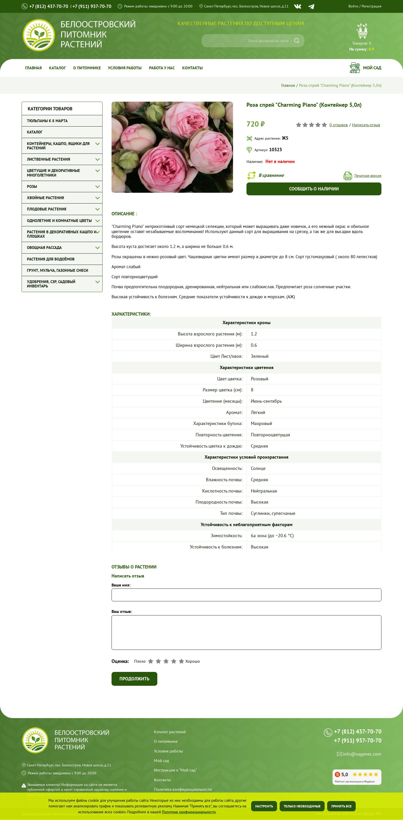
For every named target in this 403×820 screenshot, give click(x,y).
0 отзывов (339, 124)
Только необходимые (302, 806)
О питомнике (88, 67)
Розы (32, 186)
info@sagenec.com (362, 756)
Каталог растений (170, 732)
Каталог (58, 67)
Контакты (194, 67)
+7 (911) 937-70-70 (91, 6)
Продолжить (135, 679)
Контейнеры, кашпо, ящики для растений (58, 145)
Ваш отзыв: (122, 611)
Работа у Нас (163, 67)
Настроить (264, 806)
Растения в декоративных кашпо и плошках (61, 234)
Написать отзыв (366, 124)
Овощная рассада (44, 247)
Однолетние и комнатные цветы (59, 220)
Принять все (341, 806)
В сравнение (272, 175)
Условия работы (126, 67)
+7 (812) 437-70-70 (48, 6)
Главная (33, 67)
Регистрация (371, 6)
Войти (353, 6)
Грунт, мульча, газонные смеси (57, 270)
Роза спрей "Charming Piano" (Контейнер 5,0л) (340, 85)
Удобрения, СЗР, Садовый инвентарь (51, 283)
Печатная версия (367, 176)
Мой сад (372, 68)
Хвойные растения (45, 197)
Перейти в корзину (361, 37)
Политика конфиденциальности (183, 789)
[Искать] (297, 40)
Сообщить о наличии (314, 189)
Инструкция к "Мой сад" (175, 770)
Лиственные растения (48, 159)
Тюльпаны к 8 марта (47, 120)
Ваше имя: (121, 585)
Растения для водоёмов (51, 259)
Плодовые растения (46, 209)
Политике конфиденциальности (189, 811)
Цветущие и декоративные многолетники (53, 172)
